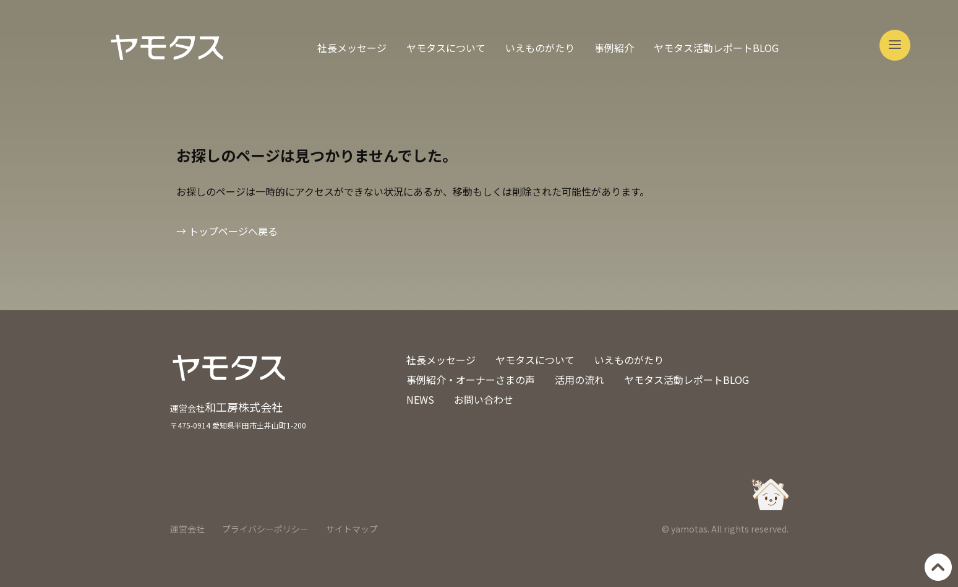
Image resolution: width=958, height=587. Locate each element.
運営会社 (187, 529)
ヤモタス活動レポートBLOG (716, 47)
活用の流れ (579, 379)
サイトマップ (352, 529)
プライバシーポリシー (265, 529)
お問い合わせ (483, 399)
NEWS (420, 399)
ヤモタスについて (445, 47)
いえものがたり (540, 47)
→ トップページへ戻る (227, 231)
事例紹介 (614, 47)
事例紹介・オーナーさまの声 (470, 379)
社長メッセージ (352, 47)
